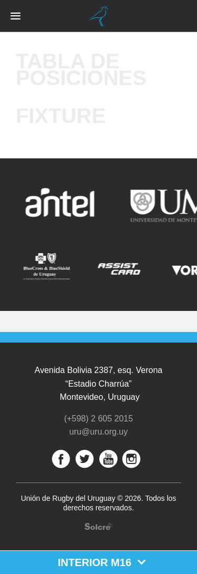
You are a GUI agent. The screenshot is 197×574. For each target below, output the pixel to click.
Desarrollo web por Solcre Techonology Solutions (98, 526)
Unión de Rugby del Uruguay (99, 16)
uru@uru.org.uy (98, 431)
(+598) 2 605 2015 (98, 418)
